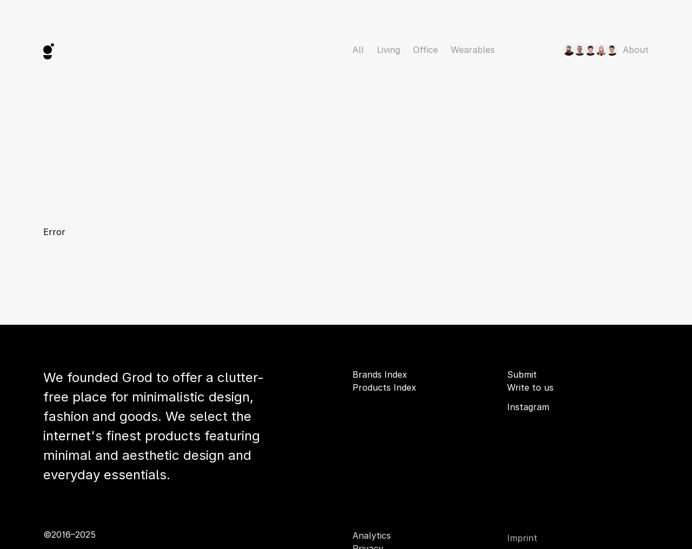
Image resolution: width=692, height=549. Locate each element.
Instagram (528, 406)
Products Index (384, 387)
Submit (522, 374)
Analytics (371, 536)
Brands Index (379, 374)
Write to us (530, 387)
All (358, 49)
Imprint (522, 540)
